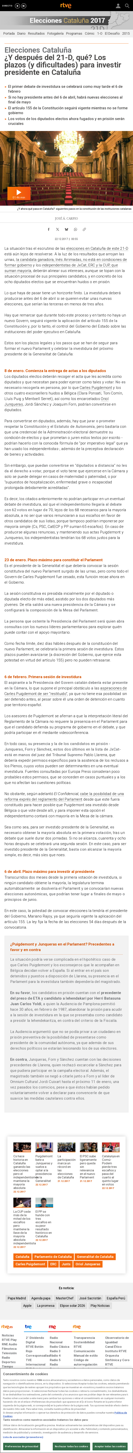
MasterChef (65, 1298)
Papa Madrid (17, 1298)
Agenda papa (40, 1298)
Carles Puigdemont (96, 387)
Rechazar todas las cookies (71, 1446)
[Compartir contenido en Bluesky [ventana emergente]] (66, 228)
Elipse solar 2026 (72, 1306)
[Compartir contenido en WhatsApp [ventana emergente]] (75, 228)
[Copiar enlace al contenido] (84, 228)
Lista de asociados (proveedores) (23, 1437)
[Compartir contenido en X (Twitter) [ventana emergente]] (57, 228)
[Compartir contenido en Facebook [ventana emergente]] (48, 228)
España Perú (116, 1298)
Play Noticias (100, 1306)
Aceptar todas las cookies (110, 1446)
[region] (66, 1410)
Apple (27, 1306)
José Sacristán (90, 1298)
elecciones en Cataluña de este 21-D (97, 248)
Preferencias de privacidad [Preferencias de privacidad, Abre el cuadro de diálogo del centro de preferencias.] (21, 1446)
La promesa (45, 1306)
